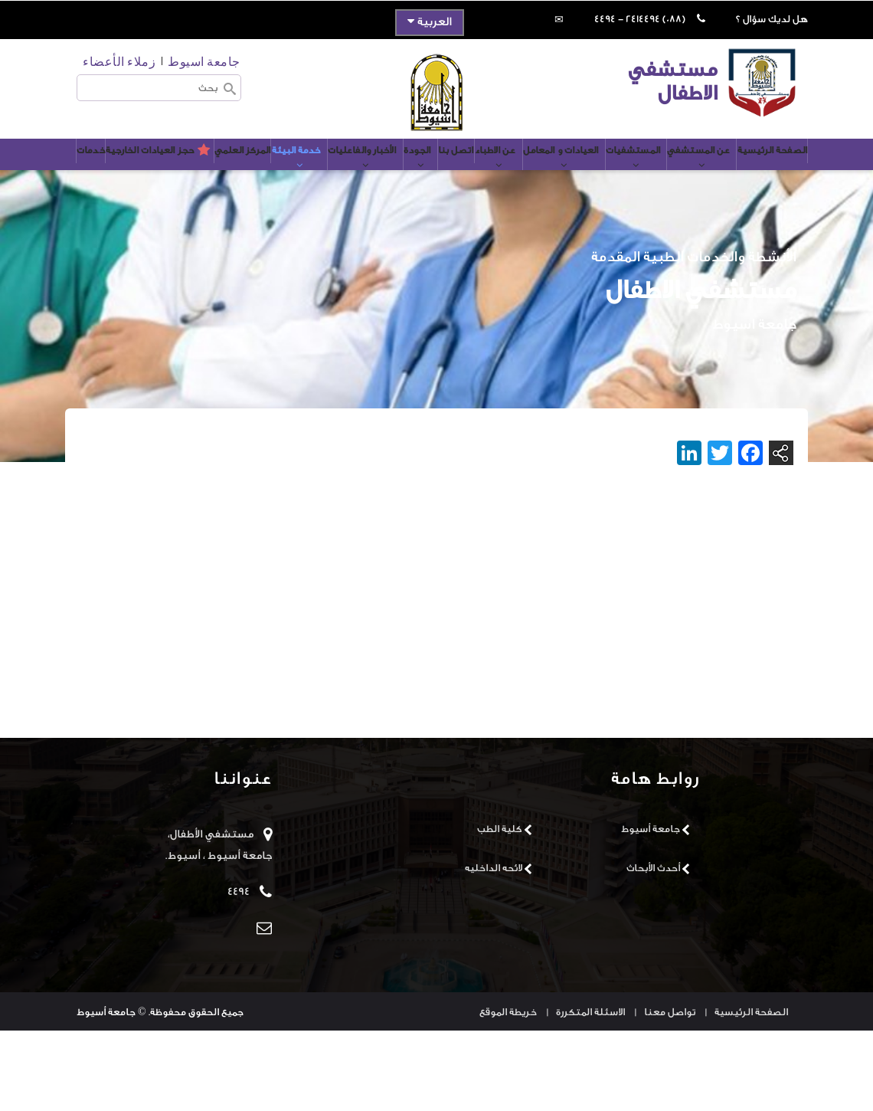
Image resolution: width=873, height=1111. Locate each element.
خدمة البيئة (191, 174)
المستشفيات (586, 174)
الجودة (334, 174)
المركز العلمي (123, 166)
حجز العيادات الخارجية (452, 222)
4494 (238, 972)
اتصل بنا (375, 166)
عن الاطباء (425, 174)
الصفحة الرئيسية (742, 166)
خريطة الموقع (508, 1092)
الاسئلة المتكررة (590, 1092)
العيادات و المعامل (502, 174)
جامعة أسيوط (650, 909)
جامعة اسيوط (204, 61)
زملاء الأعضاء (119, 61)
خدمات (374, 222)
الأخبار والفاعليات (268, 174)
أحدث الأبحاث (653, 948)
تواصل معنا (669, 1092)
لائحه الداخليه (493, 948)
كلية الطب (499, 909)
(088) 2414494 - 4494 (639, 19)
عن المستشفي (661, 174)
